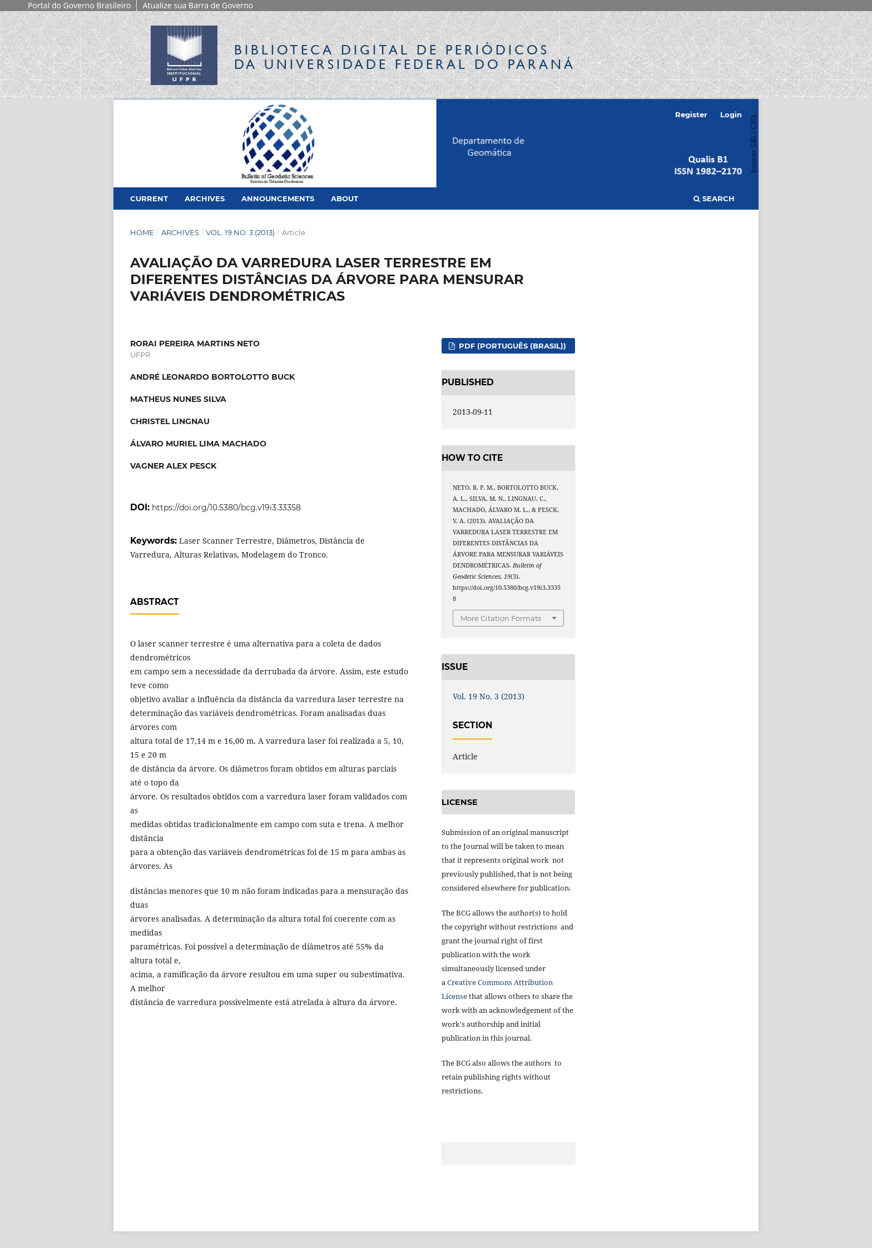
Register (691, 114)
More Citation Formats (500, 618)
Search (714, 198)
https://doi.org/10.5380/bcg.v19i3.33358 (226, 508)
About (344, 198)
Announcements (277, 198)
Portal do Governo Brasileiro (79, 5)
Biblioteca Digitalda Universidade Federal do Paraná (405, 57)
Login (731, 114)
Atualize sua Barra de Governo (197, 5)
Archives (205, 198)
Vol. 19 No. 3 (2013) (240, 232)
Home (142, 232)
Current (149, 198)
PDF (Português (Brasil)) (511, 345)
